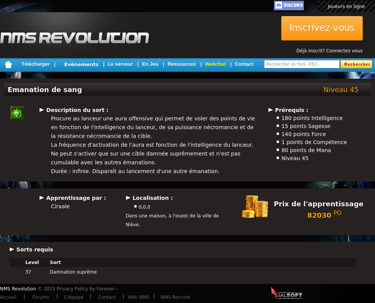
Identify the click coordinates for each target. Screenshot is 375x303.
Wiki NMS (139, 297)
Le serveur (120, 64)
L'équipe (74, 297)
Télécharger (35, 64)
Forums (40, 297)
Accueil (8, 297)
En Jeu (150, 64)
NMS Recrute (175, 297)
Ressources (182, 64)
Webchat (215, 64)
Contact (244, 64)
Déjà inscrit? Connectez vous (329, 50)
